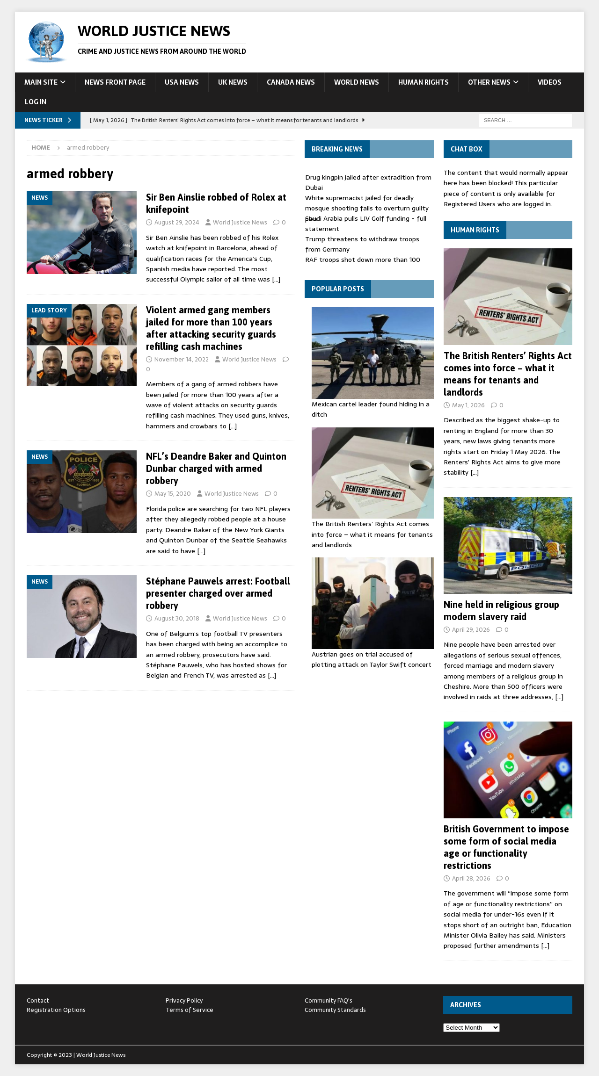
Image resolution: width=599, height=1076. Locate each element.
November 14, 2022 (181, 359)
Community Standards (335, 1010)
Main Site (41, 82)
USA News (182, 82)
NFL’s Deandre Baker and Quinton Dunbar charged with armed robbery (216, 468)
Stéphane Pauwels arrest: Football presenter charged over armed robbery (218, 593)
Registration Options (56, 1010)
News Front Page (115, 82)
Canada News (291, 82)
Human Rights (423, 82)
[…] (276, 279)
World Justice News (240, 222)
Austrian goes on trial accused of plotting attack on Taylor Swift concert (371, 659)
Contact (38, 1000)
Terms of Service (189, 1010)
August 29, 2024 (176, 222)
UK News (233, 82)
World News (356, 82)
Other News (489, 82)
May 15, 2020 (172, 493)
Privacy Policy (184, 1000)
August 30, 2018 (176, 618)
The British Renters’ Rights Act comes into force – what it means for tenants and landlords (372, 534)
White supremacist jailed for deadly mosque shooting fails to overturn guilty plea (367, 208)
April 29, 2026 (471, 630)
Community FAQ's (328, 1000)
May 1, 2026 (468, 405)
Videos (550, 82)
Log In (35, 102)
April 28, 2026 (471, 878)
